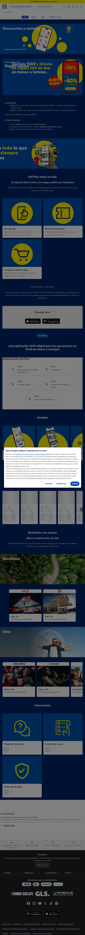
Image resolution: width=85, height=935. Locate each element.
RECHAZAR (48, 484)
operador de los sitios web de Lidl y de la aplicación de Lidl (33, 454)
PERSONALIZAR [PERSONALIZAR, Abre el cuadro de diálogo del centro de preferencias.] (61, 484)
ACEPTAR (75, 484)
